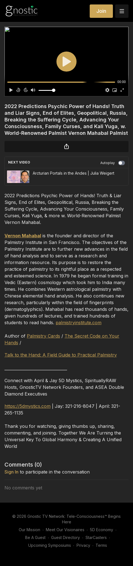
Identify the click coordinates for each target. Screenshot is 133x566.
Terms (101, 545)
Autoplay (112, 163)
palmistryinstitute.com (78, 322)
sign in (11, 472)
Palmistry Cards (43, 336)
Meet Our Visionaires (65, 529)
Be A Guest (35, 537)
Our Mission (29, 529)
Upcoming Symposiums (49, 545)
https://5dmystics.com (27, 406)
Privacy (83, 545)
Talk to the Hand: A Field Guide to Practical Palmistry (60, 355)
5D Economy (101, 529)
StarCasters (96, 537)
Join (101, 11)
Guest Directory (65, 537)
